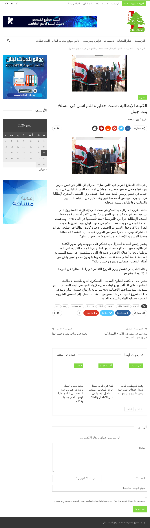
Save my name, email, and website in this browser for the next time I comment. (100, 501)
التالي (129, 409)
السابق (138, 409)
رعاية (65, 306)
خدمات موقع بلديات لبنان (95, 3)
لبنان (57, 306)
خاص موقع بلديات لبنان (66, 40)
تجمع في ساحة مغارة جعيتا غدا (69, 333)
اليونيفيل (110, 306)
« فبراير (43, 169)
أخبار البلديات (124, 40)
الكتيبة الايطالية (123, 306)
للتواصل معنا (74, 3)
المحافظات (43, 40)
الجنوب (142, 97)
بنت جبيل (90, 306)
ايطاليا (100, 306)
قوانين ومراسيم (92, 40)
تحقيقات (109, 40)
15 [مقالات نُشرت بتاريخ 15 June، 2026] (44, 152)
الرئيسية (115, 3)
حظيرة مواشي (77, 306)
